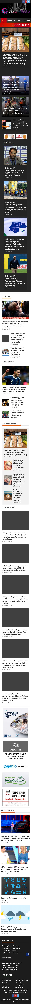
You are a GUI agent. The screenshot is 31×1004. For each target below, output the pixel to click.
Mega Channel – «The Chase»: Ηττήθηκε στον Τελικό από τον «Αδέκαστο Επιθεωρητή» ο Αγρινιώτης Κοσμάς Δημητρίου (15, 838)
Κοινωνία (6, 296)
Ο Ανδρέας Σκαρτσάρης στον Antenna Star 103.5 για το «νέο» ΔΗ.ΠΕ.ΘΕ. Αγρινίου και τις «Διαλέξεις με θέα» (15, 568)
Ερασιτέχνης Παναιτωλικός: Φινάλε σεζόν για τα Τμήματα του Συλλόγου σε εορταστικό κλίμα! (15, 207)
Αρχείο (10, 990)
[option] (15, 48)
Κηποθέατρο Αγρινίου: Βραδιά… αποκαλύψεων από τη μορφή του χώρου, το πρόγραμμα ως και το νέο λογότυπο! (20, 123)
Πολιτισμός (5, 985)
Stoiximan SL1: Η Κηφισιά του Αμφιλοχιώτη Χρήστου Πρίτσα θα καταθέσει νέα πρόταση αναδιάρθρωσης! (14, 244)
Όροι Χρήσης (8, 992)
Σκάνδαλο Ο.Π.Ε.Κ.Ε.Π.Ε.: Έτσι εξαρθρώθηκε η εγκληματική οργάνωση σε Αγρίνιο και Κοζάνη (15, 453)
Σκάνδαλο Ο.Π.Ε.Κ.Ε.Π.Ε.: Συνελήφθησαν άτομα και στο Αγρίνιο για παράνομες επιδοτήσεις (18, 495)
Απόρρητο (16, 990)
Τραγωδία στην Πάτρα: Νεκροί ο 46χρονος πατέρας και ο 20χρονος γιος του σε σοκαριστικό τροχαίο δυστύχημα (15, 87)
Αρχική (5, 990)
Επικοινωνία (23, 990)
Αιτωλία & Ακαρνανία (11, 423)
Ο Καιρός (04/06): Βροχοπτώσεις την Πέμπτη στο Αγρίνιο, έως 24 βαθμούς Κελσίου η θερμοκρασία (13, 929)
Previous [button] (7, 137)
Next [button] (24, 137)
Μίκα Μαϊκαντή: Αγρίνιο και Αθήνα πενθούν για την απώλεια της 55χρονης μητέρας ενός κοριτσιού (18, 464)
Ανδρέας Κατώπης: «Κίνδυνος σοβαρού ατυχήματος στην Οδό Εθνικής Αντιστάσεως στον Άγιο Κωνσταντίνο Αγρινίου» (19, 479)
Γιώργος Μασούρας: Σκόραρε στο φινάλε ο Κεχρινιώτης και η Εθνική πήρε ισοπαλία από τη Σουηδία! (14, 389)
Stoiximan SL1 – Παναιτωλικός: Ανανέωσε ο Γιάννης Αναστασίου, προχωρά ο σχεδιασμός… (15, 281)
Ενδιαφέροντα (7, 810)
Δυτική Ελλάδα (6, 980)
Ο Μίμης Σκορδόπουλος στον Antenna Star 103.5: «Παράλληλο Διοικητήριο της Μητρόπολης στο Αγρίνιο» (14, 632)
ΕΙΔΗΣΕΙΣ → (8, 142)
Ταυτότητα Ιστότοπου (19, 992)
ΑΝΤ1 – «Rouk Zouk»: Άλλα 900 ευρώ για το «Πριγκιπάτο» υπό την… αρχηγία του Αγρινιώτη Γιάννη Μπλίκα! (15, 869)
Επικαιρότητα (8, 362)
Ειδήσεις (4, 982)
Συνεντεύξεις (8, 507)
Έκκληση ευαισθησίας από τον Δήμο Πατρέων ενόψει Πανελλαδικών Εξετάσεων (14, 110)
